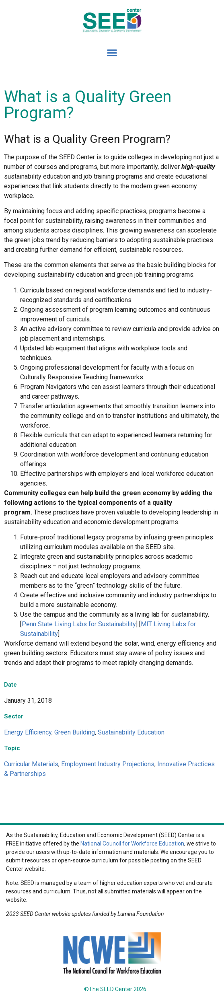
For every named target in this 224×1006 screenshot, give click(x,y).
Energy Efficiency (27, 732)
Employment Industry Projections (107, 764)
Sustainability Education (131, 732)
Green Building (74, 732)
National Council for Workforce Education (132, 843)
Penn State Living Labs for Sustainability (79, 624)
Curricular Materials (31, 764)
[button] (112, 53)
